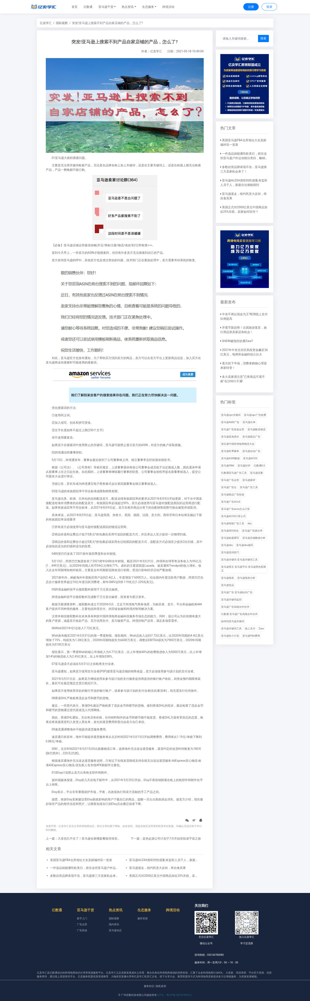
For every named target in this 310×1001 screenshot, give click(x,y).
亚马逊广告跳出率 (252, 530)
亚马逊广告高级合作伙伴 (235, 606)
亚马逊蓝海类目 (230, 436)
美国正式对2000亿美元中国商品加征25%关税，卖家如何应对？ (164, 875)
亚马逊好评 (244, 465)
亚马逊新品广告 (251, 436)
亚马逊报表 (227, 577)
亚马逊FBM (227, 465)
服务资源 (142, 918)
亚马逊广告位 (228, 487)
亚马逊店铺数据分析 (253, 537)
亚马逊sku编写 (244, 545)
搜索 (263, 38)
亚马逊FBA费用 (251, 635)
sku (250, 523)
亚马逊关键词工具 (231, 628)
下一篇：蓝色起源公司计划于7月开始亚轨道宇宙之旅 (166, 838)
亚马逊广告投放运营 (232, 429)
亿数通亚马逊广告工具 (234, 472)
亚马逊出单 (249, 422)
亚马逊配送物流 (256, 429)
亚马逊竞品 (227, 585)
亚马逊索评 (248, 480)
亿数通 (88, 7)
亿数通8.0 (259, 465)
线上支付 (250, 628)
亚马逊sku (227, 545)
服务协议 (149, 986)
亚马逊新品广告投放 (232, 494)
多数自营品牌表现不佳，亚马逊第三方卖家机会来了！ (85, 875)
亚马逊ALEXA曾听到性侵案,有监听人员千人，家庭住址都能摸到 (164, 860)
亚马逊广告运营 (230, 480)
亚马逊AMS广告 (230, 422)
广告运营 (82, 924)
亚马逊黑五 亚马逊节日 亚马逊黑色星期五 (243, 568)
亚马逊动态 (115, 930)
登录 (269, 7)
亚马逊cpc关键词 (231, 415)
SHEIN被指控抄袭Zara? (237, 341)
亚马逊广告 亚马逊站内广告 (236, 592)
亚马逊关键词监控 (231, 599)
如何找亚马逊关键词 (232, 621)
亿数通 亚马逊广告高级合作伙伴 (239, 614)
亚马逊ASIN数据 (230, 458)
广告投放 (82, 930)
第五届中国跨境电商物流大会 (237, 443)
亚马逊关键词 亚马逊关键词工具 (239, 559)
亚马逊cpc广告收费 (255, 415)
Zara (261, 628)
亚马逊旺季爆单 (230, 451)
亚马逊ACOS (250, 458)
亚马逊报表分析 (246, 577)
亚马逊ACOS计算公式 (233, 516)
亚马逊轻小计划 (230, 635)
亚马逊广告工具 (249, 487)
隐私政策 (161, 986)
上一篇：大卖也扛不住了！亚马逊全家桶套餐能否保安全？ (84, 838)
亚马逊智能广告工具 (232, 523)
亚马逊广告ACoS (230, 501)
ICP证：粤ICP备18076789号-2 (174, 995)
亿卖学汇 (46, 23)
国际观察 (62, 23)
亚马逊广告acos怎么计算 (235, 509)
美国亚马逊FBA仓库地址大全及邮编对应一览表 (81, 860)
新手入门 (82, 918)
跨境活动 (168, 7)
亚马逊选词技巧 (230, 552)
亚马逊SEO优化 (230, 530)
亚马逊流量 (256, 472)
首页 (75, 7)
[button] (107, 7)
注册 (251, 7)
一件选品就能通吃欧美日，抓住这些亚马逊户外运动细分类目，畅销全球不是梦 (85, 868)
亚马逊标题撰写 (230, 537)
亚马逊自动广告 (251, 451)
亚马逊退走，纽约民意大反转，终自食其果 (157, 868)
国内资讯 (114, 924)
